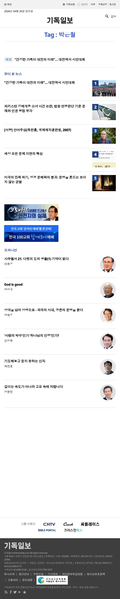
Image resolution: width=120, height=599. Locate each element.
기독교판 (70, 4)
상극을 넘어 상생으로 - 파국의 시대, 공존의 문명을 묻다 (43, 310)
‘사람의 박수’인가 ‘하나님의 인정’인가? (31, 335)
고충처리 (13, 580)
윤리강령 (27, 580)
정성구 (8, 290)
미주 (93, 4)
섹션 (8, 5)
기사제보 (53, 574)
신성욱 (8, 341)
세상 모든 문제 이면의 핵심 (23, 153)
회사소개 (9, 574)
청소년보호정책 (96, 574)
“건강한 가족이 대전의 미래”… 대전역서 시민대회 (50, 59)
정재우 (8, 315)
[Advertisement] (60, 462)
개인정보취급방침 (72, 574)
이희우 (8, 264)
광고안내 (24, 574)
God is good (13, 284)
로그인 (112, 4)
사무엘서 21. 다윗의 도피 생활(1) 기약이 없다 (36, 259)
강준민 (8, 392)
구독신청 (102, 4)
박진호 (8, 366)
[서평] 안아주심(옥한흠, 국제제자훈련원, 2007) (37, 130)
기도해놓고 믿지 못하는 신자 (24, 361)
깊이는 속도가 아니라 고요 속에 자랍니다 (33, 386)
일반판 (84, 4)
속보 (8, 59)
